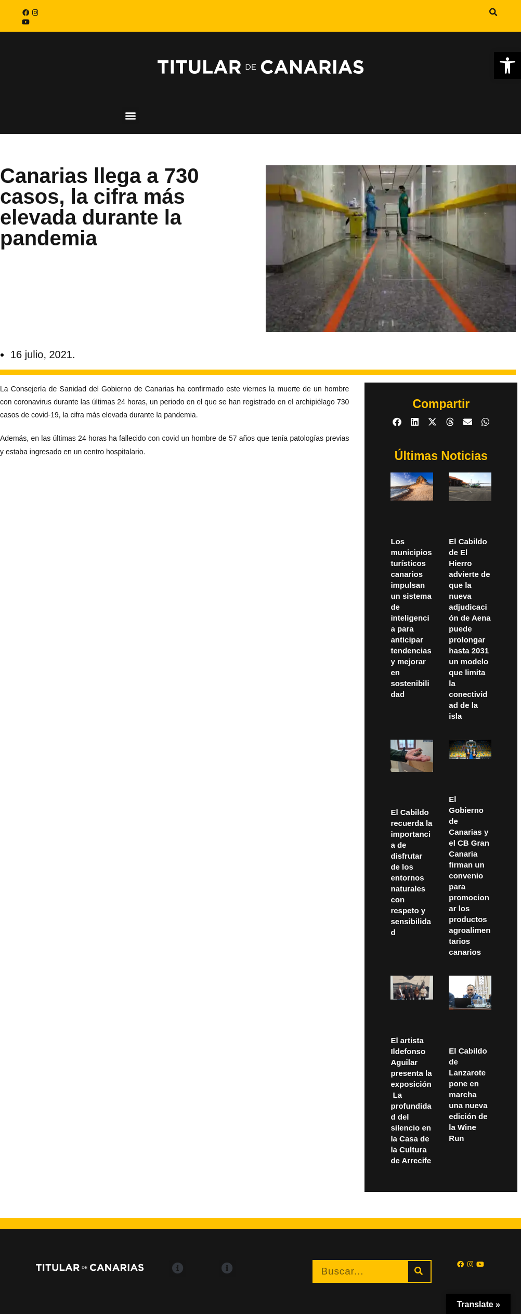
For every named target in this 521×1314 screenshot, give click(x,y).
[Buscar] (419, 1271)
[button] (493, 12)
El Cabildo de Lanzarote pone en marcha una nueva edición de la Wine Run (468, 1094)
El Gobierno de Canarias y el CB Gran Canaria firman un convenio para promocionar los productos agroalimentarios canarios (469, 875)
